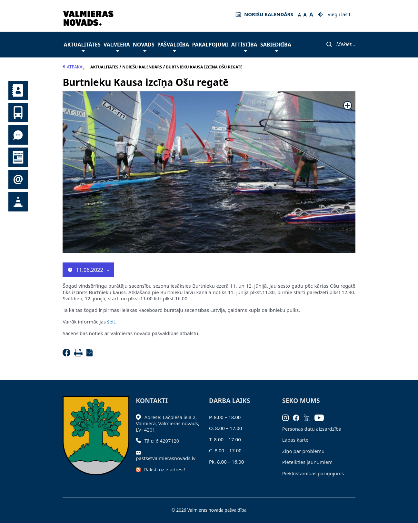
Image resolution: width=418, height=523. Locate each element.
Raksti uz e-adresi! (164, 469)
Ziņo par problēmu (303, 451)
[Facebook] (68, 354)
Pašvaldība (173, 46)
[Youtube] (321, 417)
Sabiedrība (275, 46)
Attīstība (244, 46)
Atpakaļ (74, 67)
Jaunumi (18, 157)
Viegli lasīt (339, 14)
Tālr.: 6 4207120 (161, 440)
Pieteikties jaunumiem (18, 179)
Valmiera (117, 46)
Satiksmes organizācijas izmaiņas (18, 201)
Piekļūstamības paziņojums (313, 473)
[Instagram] (287, 417)
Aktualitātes (82, 46)
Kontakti (18, 90)
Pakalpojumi (210, 44)
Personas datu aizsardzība (312, 429)
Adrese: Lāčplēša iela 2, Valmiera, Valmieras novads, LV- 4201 (167, 423)
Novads (143, 46)
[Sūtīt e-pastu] (140, 452)
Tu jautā (18, 135)
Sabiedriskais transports (18, 112)
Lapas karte (295, 439)
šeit (111, 321)
